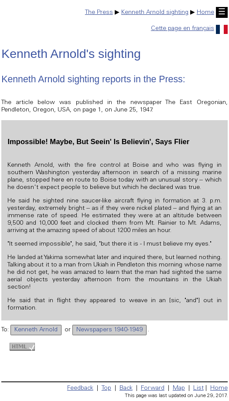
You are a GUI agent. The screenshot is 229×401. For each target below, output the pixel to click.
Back (126, 388)
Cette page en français (189, 29)
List (198, 388)
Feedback (80, 388)
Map (179, 388)
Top (106, 388)
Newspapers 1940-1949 (109, 330)
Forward (152, 388)
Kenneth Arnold (36, 330)
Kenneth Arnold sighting (154, 13)
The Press (99, 13)
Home (205, 13)
